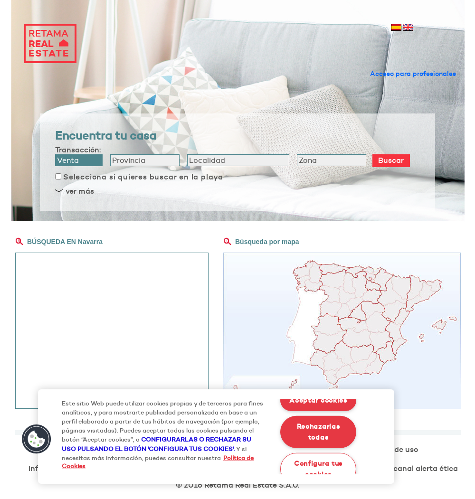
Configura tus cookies (318, 468)
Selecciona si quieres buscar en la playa (143, 176)
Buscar (391, 160)
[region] (216, 436)
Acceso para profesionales (413, 73)
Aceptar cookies (318, 400)
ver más (80, 191)
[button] (36, 439)
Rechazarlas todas (318, 432)
